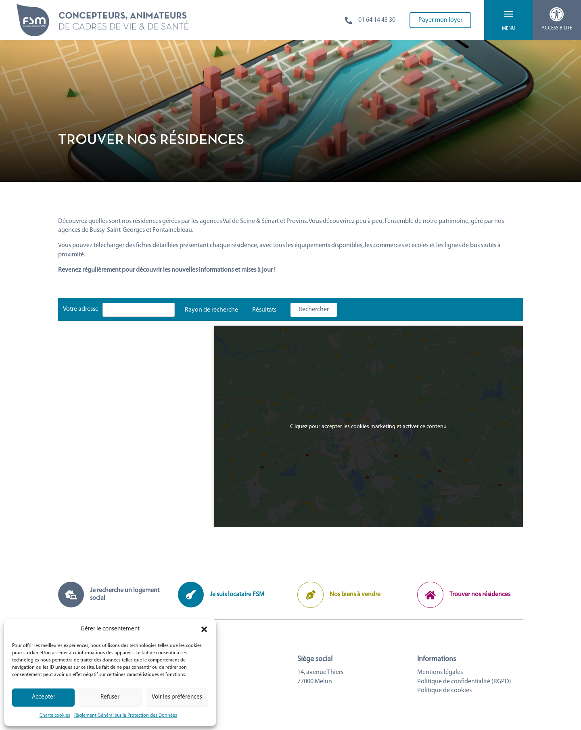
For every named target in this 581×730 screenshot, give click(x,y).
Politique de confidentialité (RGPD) (464, 681)
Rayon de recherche (211, 310)
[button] (204, 629)
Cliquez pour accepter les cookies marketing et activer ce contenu (368, 427)
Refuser (109, 697)
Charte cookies (55, 715)
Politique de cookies (444, 690)
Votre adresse (80, 309)
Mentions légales (440, 672)
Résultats (264, 310)
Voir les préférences (177, 697)
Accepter (43, 697)
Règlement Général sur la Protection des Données (125, 715)
